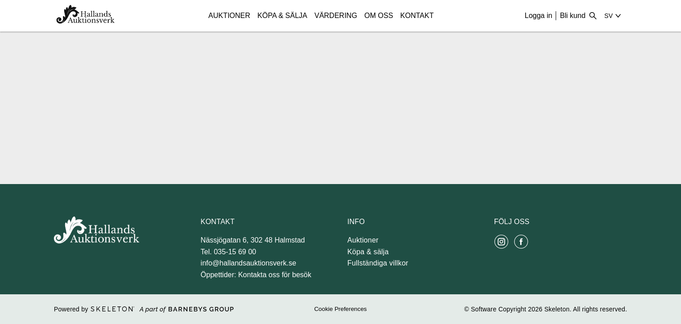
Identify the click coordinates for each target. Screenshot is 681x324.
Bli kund (572, 15)
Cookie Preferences (340, 309)
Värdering (335, 15)
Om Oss (378, 15)
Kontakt (416, 15)
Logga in (538, 15)
